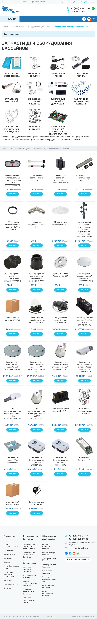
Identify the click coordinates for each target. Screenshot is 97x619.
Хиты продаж (36, 149)
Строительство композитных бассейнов (29, 555)
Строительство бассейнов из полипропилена (29, 546)
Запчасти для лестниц (81, 66)
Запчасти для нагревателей (11, 91)
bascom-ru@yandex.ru (78, 548)
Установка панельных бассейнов (27, 569)
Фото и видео (9, 550)
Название (19, 149)
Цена (27, 149)
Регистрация (90, 2)
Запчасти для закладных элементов (34, 93)
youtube (74, 553)
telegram (70, 553)
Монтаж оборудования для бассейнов (30, 583)
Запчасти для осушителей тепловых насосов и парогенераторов (58, 122)
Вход (83, 2)
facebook (66, 553)
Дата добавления (51, 149)
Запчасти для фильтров (34, 66)
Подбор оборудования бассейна (47, 593)
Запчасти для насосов (58, 66)
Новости (7, 562)
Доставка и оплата (11, 584)
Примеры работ (10, 554)
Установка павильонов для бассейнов (29, 600)
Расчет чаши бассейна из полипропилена (9, 574)
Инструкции (8, 558)
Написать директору (78, 559)
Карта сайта (50, 616)
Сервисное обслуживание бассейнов (28, 592)
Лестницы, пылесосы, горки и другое (49, 579)
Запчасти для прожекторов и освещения (81, 93)
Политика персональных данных (83, 616)
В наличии (64, 149)
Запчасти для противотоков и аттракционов (11, 121)
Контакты (7, 588)
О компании (8, 580)
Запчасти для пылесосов (34, 119)
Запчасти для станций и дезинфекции (58, 93)
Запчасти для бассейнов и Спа (11, 66)
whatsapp (93, 8)
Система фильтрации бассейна (46, 546)
